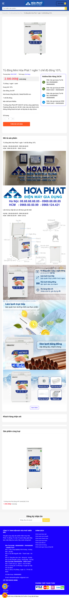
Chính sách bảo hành (41, 540)
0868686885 (17, 574)
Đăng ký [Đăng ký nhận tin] (46, 520)
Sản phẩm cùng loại (11, 431)
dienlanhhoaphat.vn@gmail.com (19, 577)
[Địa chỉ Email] (34, 520)
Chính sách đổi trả (40, 542)
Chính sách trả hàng (41, 545)
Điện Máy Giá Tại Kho (21, 596)
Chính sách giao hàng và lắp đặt (44, 547)
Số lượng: (6, 115)
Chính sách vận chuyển (41, 536)
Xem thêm (34, 407)
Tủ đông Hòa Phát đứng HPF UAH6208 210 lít (16, 501)
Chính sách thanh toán (41, 538)
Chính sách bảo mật (41, 534)
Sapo (37, 596)
